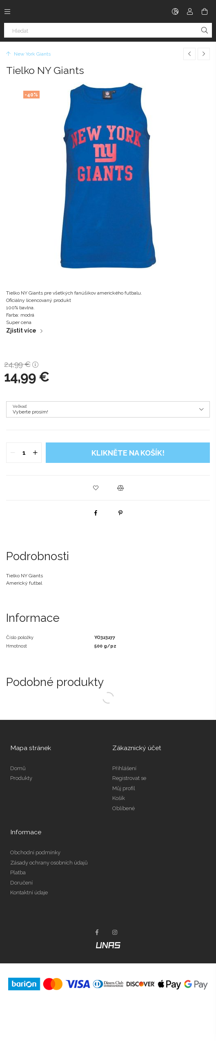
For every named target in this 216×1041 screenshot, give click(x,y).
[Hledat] (108, 30)
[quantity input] (24, 452)
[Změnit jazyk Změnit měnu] (175, 11)
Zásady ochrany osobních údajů (49, 863)
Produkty (21, 778)
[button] (96, 488)
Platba (18, 872)
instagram (115, 932)
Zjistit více (21, 330)
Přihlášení (124, 768)
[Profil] (190, 11)
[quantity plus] (35, 452)
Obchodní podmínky (35, 852)
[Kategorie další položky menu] (7, 11)
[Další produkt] (204, 54)
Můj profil (123, 788)
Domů (18, 768)
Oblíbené (123, 808)
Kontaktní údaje (29, 892)
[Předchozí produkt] (189, 54)
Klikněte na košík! (128, 453)
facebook (97, 932)
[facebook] (96, 513)
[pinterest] (120, 513)
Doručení (21, 883)
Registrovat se (129, 778)
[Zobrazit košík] (204, 11)
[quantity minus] (13, 452)
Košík (118, 798)
